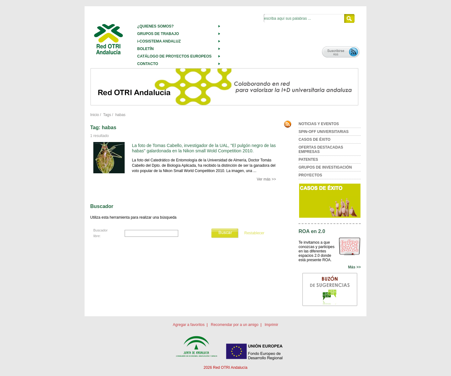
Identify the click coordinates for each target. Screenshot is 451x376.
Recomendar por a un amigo (234, 325)
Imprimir (271, 325)
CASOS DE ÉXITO (314, 139)
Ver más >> (266, 179)
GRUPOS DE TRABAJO (158, 34)
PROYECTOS (310, 175)
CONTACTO (147, 64)
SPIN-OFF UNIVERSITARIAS (323, 132)
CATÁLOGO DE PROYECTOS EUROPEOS (174, 56)
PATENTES (308, 159)
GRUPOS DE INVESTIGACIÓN (325, 167)
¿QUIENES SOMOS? (155, 26)
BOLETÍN (145, 49)
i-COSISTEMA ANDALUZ (159, 41)
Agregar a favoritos (189, 325)
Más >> (354, 267)
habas (120, 115)
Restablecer (254, 233)
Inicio (94, 115)
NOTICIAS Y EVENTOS (318, 124)
